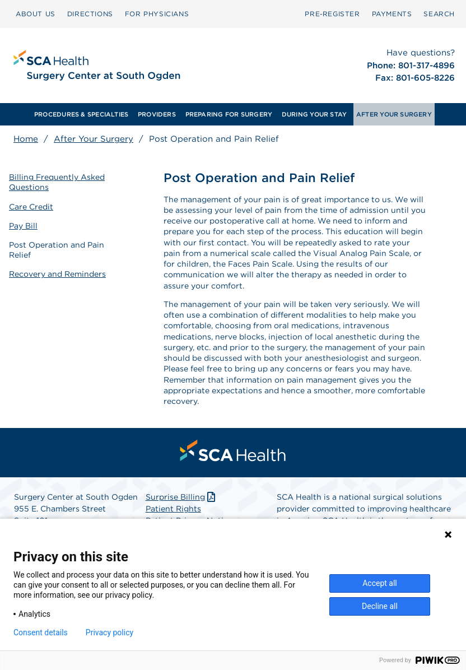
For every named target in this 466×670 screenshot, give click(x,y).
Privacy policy (109, 632)
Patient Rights (173, 508)
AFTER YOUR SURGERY (394, 114)
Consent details (40, 632)
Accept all (379, 583)
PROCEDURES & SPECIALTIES (81, 114)
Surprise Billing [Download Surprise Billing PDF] (182, 496)
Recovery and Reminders (57, 273)
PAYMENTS (392, 14)
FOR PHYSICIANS (157, 14)
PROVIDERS (157, 114)
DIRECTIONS (90, 14)
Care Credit (31, 206)
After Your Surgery (93, 139)
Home (25, 139)
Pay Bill (23, 225)
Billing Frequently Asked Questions (57, 182)
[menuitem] (35, 14)
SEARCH (439, 14)
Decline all (380, 606)
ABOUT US (35, 14)
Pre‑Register (332, 14)
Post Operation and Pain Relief (56, 249)
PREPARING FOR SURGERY (229, 114)
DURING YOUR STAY (314, 114)
